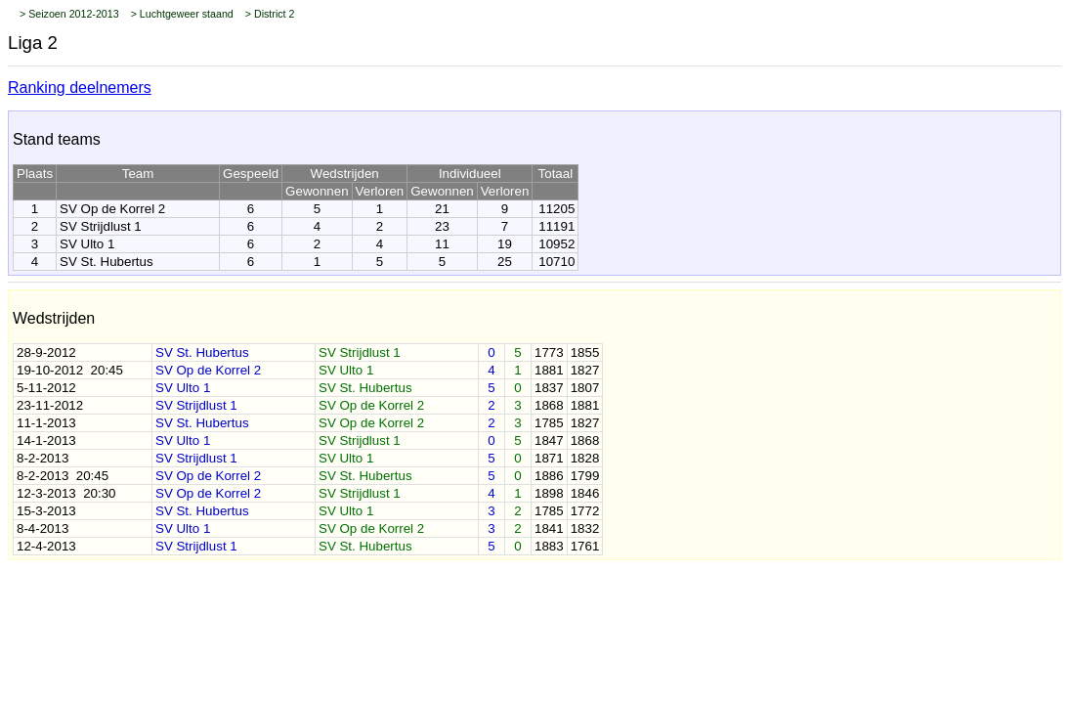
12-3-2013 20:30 (66, 493)
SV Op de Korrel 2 (112, 208)
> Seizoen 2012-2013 (69, 14)
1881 (549, 370)
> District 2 (270, 14)
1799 (585, 475)
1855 (585, 352)
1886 (549, 475)
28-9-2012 (46, 352)
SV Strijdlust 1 (101, 226)
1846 (585, 493)
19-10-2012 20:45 (70, 370)
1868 (549, 405)
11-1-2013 (46, 423)
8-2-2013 (42, 458)
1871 (549, 458)
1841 (549, 528)
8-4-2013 (42, 528)
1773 (549, 352)
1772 (585, 511)
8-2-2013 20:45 (62, 475)
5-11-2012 (46, 387)
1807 (585, 387)
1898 (549, 493)
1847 (549, 440)
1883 (549, 546)
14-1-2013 (46, 440)
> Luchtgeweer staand (182, 14)
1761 (585, 546)
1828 (585, 458)
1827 (585, 370)
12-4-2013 (46, 546)
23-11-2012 (50, 405)
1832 (585, 528)
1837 (549, 387)
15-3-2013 (46, 511)
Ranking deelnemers (79, 87)
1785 (549, 423)
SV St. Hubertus (106, 261)
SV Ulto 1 (87, 244)
